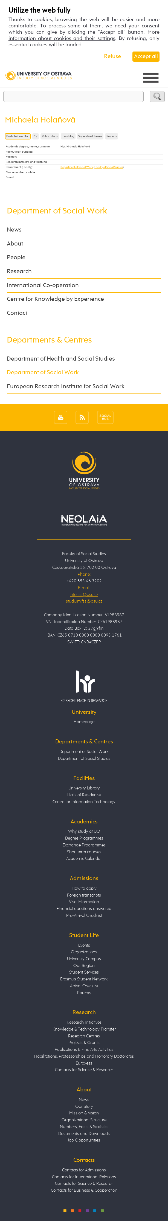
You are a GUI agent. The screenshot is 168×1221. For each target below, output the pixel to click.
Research (19, 272)
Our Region (84, 965)
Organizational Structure (84, 1120)
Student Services (84, 972)
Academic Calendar (84, 858)
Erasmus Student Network (84, 979)
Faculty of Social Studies (108, 167)
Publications (50, 136)
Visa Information (84, 902)
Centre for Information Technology (84, 802)
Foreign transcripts (84, 895)
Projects (111, 136)
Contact (17, 313)
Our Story (84, 1106)
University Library (84, 788)
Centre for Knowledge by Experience (55, 299)
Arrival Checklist (84, 986)
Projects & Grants (84, 1042)
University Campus (84, 959)
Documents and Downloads (84, 1133)
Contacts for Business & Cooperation (84, 1190)
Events (84, 945)
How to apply (84, 888)
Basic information (17, 136)
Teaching (68, 136)
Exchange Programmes (84, 845)
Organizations (84, 952)
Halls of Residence (84, 795)
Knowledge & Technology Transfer (84, 1029)
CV (35, 136)
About (15, 244)
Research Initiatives (84, 1022)
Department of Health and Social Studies (61, 359)
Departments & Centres (49, 340)
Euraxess (84, 1063)
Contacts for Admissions (84, 1170)
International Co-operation (43, 286)
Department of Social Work (76, 167)
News (14, 230)
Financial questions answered (84, 908)
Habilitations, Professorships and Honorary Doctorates (84, 1056)
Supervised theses (90, 136)
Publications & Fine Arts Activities (84, 1049)
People (16, 258)
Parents (84, 993)
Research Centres (84, 1036)
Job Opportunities (84, 1140)
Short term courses (84, 852)
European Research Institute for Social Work (65, 387)
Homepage (84, 722)
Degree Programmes (84, 838)
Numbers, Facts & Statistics (84, 1127)
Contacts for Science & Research (84, 1070)
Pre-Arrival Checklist (84, 915)
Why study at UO (84, 831)
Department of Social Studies (84, 758)
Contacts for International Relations (84, 1177)
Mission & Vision (84, 1113)
